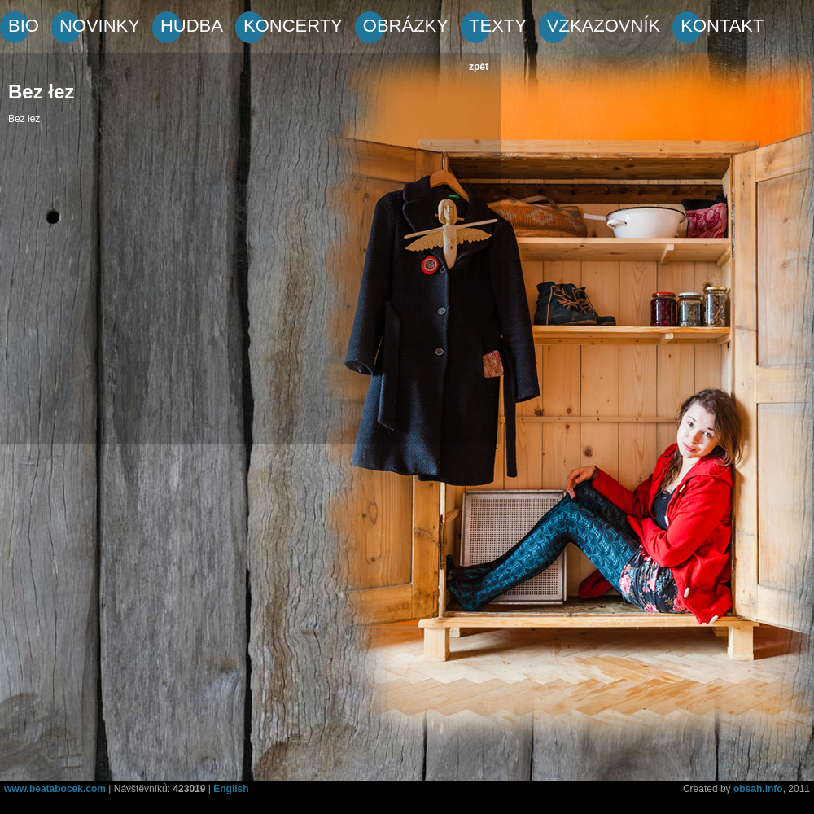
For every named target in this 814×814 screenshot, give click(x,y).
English (230, 788)
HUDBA (191, 25)
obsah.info (758, 788)
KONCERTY (293, 25)
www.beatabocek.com (55, 788)
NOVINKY (99, 25)
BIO (23, 25)
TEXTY (498, 25)
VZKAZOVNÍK (603, 25)
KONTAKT (722, 25)
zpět (478, 66)
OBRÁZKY (406, 25)
